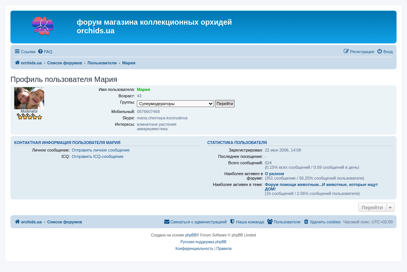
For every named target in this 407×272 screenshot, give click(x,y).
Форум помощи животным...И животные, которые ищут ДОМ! (321, 186)
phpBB (190, 235)
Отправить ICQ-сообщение (97, 156)
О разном (274, 173)
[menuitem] (44, 51)
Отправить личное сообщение (101, 150)
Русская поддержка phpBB (203, 242)
